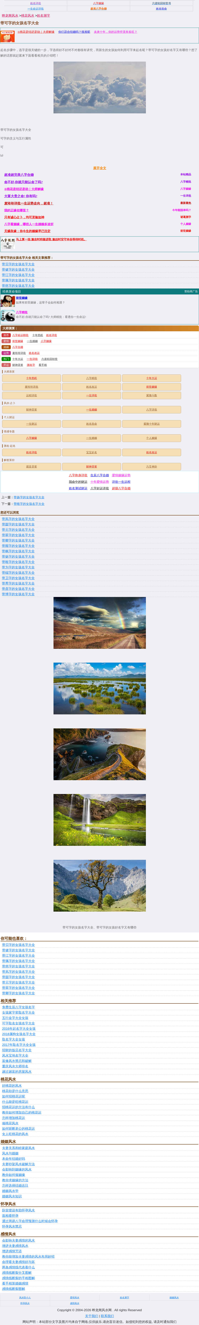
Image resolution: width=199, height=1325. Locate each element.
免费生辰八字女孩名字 (18, 1007)
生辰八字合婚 (99, 475)
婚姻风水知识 (12, 1196)
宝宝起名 (91, 452)
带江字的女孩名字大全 (18, 275)
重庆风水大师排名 (15, 1066)
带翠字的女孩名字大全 (18, 535)
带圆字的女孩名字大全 (18, 524)
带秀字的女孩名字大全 (18, 583)
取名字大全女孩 (13, 1039)
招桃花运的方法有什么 (18, 1107)
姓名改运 (34, 353)
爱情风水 (74, 1297)
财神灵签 (17, 365)
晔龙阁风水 (10, 15)
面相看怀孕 (10, 1216)
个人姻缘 (151, 438)
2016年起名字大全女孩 (19, 1029)
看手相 (43, 365)
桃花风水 (27, 15)
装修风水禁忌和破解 (17, 1061)
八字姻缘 (46, 341)
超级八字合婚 (121, 488)
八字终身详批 (78, 475)
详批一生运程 (121, 481)
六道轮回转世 (49, 359)
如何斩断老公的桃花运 (18, 1128)
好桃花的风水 (12, 1086)
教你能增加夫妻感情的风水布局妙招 (28, 1256)
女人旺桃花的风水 (15, 1134)
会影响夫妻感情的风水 (18, 1240)
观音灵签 (31, 466)
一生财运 (31, 423)
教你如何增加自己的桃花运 (21, 1112)
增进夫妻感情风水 (15, 1246)
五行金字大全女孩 (15, 1018)
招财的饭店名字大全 (17, 1050)
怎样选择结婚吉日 (15, 1185)
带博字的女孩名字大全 (18, 594)
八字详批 (151, 409)
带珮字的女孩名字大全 (18, 280)
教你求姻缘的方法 (15, 1180)
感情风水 (74, 1303)
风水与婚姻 (10, 1153)
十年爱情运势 (99, 481)
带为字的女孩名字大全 (18, 567)
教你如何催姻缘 (13, 1175)
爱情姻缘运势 (121, 475)
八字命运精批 (20, 335)
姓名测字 (43, 15)
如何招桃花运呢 (13, 1096)
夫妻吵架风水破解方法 (18, 1164)
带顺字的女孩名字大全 (18, 546)
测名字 (31, 365)
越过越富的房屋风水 (17, 1072)
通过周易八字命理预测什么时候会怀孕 (30, 1221)
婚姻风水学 (10, 1191)
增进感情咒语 (12, 1251)
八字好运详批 (99, 488)
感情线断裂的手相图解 (18, 1278)
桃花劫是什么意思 (15, 1091)
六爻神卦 (151, 466)
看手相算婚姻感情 (15, 1283)
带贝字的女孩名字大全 (18, 264)
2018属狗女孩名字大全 (19, 1034)
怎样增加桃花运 (13, 1118)
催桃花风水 (10, 1123)
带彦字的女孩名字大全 (18, 589)
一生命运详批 (36, 8)
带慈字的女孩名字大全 (18, 286)
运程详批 (31, 395)
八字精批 (22, 312)
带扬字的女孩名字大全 (29, 497)
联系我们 (107, 1316)
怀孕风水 (25, 1303)
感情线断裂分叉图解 (17, 1273)
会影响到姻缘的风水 (17, 1169)
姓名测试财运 (78, 488)
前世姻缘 (22, 297)
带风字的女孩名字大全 (18, 519)
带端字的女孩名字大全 (18, 573)
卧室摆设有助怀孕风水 (18, 1210)
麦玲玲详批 (19, 353)
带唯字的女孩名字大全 (29, 503)
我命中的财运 (78, 481)
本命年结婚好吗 (13, 1159)
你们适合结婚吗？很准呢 (74, 31)
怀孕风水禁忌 (12, 1226)
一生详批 (32, 359)
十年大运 (17, 359)
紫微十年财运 (152, 423)
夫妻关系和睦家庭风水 (18, 1148)
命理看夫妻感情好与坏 (18, 1262)
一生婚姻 (32, 341)
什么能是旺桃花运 (15, 1102)
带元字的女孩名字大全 (18, 530)
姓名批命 (91, 423)
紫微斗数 (151, 395)
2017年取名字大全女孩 (19, 1045)
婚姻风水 (174, 1297)
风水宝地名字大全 (15, 1055)
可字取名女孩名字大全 (18, 1023)
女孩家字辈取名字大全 (18, 1012)
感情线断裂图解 (13, 1289)
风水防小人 (25, 1297)
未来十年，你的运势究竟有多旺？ (115, 31)
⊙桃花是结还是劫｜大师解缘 (36, 31)
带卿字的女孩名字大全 (18, 540)
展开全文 (99, 168)
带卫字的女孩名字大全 (18, 578)
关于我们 (91, 1316)
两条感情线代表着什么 (18, 1267)
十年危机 (37, 335)
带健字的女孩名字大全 (18, 269)
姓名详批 (51, 335)
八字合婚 (17, 347)
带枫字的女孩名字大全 (18, 551)
